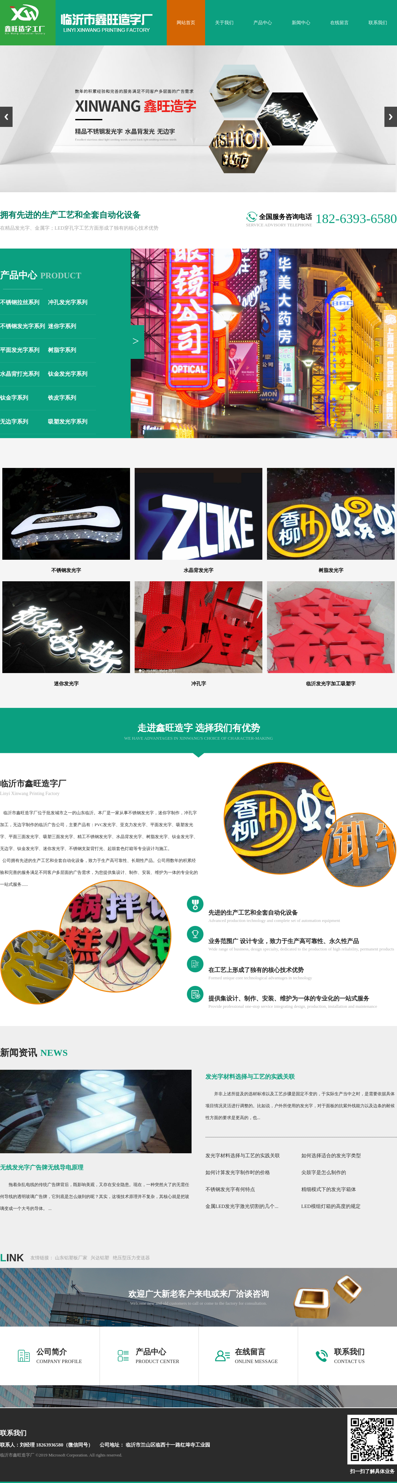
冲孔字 (198, 683)
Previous (6, 117)
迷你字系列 (62, 326)
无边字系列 (14, 422)
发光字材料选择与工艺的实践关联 (250, 1076)
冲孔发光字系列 (67, 302)
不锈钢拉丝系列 (19, 302)
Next (390, 117)
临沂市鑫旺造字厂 (33, 783)
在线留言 (250, 1352)
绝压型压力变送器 (131, 1257)
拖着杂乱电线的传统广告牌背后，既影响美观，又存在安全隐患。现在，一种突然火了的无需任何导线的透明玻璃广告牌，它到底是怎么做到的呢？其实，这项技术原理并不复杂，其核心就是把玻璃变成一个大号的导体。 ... (94, 1196)
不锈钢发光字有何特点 (230, 1189)
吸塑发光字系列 (67, 422)
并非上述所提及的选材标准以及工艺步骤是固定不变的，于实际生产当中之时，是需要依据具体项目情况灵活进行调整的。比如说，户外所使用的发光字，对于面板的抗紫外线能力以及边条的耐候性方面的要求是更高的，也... (300, 1105)
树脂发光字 (331, 570)
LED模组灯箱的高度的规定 (331, 1206)
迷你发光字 (66, 683)
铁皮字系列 (62, 398)
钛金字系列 (14, 398)
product (40, 275)
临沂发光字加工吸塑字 (331, 683)
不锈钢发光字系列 (22, 326)
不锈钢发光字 (66, 570)
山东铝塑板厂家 (71, 1257)
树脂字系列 (62, 350)
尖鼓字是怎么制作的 (323, 1172)
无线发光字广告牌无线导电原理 (41, 1167)
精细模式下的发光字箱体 (328, 1189)
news (33, 1053)
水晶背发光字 (198, 570)
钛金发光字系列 (67, 374)
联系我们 (349, 1352)
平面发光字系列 (19, 350)
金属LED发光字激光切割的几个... (241, 1206)
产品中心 (151, 1352)
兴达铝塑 (100, 1257)
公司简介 (51, 1352)
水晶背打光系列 (19, 374)
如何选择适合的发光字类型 (331, 1155)
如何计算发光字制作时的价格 (237, 1172)
